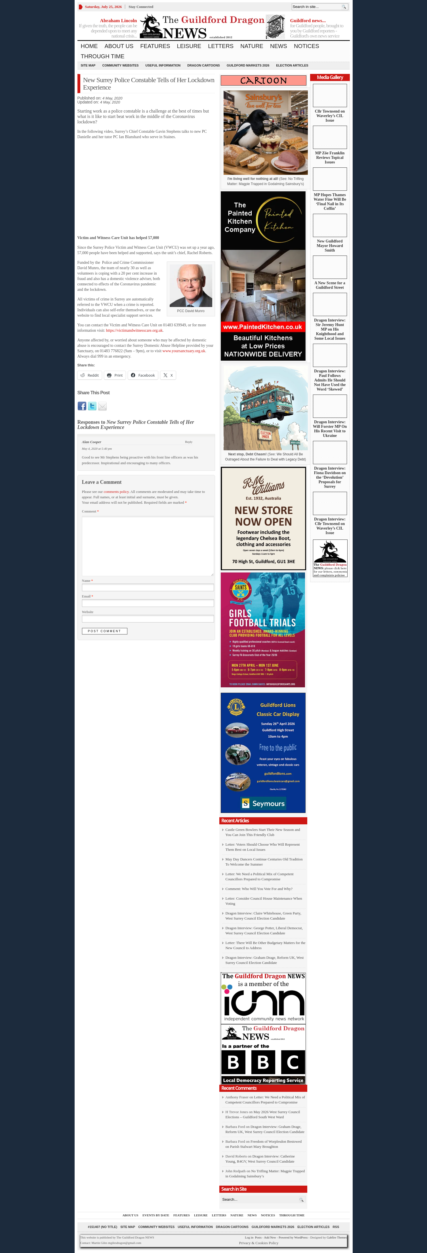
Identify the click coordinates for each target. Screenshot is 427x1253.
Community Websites (120, 65)
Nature (251, 46)
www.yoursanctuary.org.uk (184, 351)
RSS (336, 1227)
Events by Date (155, 1215)
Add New (270, 1237)
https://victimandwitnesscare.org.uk (134, 330)
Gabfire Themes (337, 1237)
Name (87, 581)
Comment (90, 511)
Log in (249, 1237)
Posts (258, 1237)
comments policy (116, 491)
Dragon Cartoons (203, 65)
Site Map (88, 65)
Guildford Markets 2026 (248, 65)
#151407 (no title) (102, 1227)
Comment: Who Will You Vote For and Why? (259, 889)
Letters (221, 46)
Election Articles (292, 65)
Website (88, 612)
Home (89, 46)
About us (119, 46)
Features (155, 46)
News (278, 46)
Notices (306, 46)
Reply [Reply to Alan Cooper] (188, 441)
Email (87, 596)
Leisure (189, 46)
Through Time (103, 56)
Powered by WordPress (293, 1237)
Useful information (163, 65)
